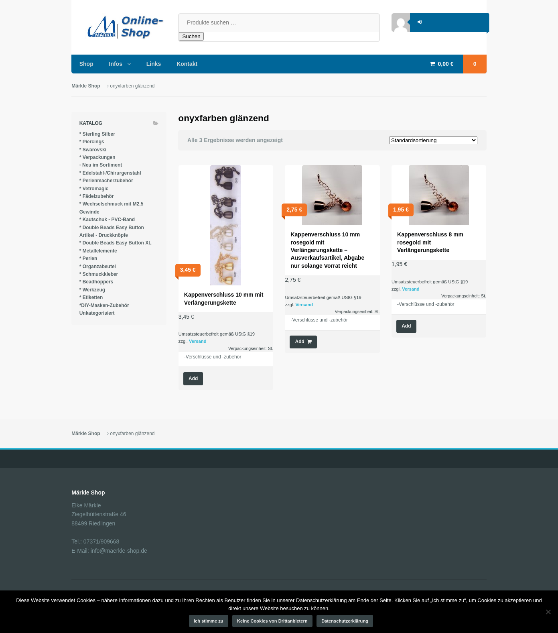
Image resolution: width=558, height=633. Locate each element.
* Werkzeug (92, 290)
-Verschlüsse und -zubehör (212, 357)
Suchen (191, 36)
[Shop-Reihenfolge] (433, 140)
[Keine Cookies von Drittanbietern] (548, 612)
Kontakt (187, 64)
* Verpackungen (97, 157)
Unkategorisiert (97, 313)
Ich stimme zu (208, 621)
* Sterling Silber (97, 134)
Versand (198, 341)
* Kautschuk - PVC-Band (107, 219)
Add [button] (299, 341)
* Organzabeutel (97, 266)
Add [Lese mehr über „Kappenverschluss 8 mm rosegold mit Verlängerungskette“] (406, 326)
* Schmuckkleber (98, 274)
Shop (86, 64)
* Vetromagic (94, 188)
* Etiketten (91, 297)
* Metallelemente (98, 251)
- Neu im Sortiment (100, 165)
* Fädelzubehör (96, 196)
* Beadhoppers (96, 282)
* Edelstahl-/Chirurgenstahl (110, 173)
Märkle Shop (85, 86)
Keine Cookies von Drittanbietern (272, 621)
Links (153, 64)
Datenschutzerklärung (344, 621)
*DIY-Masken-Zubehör (104, 305)
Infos (115, 64)
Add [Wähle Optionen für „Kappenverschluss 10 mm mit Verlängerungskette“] (193, 378)
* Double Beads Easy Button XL (115, 243)
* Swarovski (92, 150)
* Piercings (91, 142)
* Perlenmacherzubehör (106, 180)
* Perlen (88, 258)
